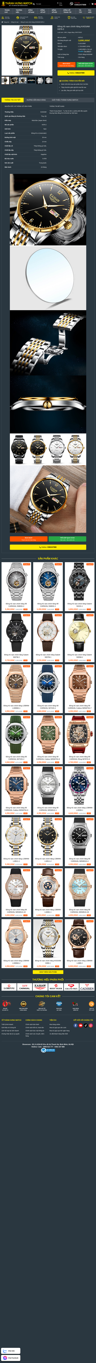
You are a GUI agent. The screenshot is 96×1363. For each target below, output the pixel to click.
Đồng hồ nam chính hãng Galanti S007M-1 (48, 656)
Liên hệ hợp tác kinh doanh (10, 1030)
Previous (3, 80)
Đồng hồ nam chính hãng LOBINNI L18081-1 (48, 911)
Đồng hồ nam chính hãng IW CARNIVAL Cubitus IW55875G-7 (79, 707)
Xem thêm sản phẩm (48, 972)
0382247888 (80, 5)
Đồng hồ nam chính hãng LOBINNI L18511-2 (48, 860)
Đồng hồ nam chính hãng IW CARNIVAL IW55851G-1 (48, 809)
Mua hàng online (55, 1024)
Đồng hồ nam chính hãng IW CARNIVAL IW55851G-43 (16, 911)
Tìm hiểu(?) (87, 51)
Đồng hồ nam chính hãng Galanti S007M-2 (16, 656)
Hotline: (75, 73)
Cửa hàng (59, 4)
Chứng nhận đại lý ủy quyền (11, 1034)
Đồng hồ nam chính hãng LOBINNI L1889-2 (79, 962)
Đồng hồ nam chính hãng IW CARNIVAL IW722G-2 (16, 758)
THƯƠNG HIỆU (19, 11)
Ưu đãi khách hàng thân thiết (59, 1034)
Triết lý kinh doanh (7, 1024)
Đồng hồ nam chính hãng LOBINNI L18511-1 (16, 860)
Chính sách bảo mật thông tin (35, 1030)
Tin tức (80, 11)
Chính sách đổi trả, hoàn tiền (35, 1027)
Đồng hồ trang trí (67, 11)
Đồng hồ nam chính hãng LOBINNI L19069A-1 (16, 707)
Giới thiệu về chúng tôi (9, 1027)
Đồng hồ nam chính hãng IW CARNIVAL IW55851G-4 (79, 860)
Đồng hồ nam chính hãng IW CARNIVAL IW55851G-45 (79, 911)
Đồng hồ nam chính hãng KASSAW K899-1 (48, 962)
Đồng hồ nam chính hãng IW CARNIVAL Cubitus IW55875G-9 (16, 809)
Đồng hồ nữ (43, 11)
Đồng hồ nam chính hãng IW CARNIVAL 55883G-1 (48, 605)
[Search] (34, 4)
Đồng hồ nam (31, 11)
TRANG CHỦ (7, 11)
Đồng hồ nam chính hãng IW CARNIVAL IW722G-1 (48, 707)
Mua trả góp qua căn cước (58, 1027)
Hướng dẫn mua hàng (36, 100)
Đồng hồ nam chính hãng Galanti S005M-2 (80, 656)
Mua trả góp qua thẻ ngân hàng (60, 1030)
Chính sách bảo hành (32, 1024)
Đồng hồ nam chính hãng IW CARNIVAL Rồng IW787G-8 (79, 758)
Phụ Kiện (89, 11)
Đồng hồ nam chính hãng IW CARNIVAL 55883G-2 (16, 605)
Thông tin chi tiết (13, 100)
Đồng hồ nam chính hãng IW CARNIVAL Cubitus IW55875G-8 (48, 758)
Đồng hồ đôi (54, 11)
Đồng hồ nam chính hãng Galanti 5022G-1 (80, 605)
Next (51, 80)
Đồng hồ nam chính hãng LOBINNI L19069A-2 (16, 962)
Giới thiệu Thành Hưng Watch (65, 100)
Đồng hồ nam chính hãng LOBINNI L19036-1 (79, 809)
